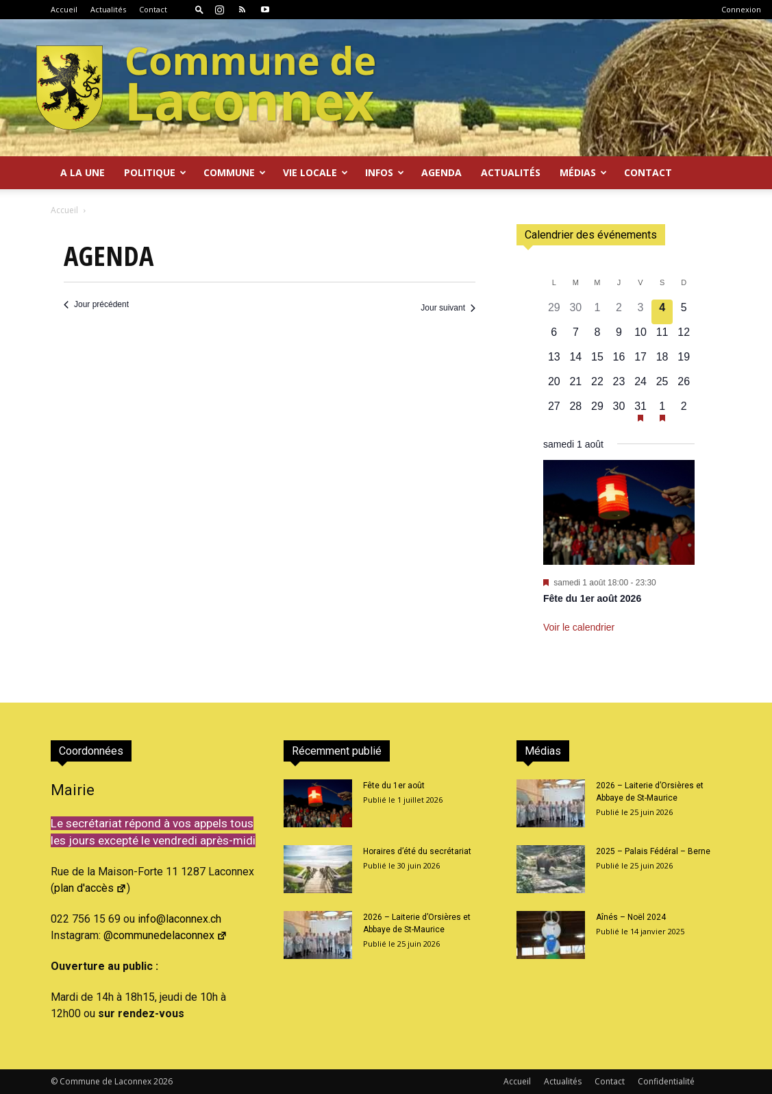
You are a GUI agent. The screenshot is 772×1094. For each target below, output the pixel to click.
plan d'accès (90, 888)
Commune (234, 172)
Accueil (64, 9)
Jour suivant (448, 308)
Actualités (108, 9)
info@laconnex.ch (179, 918)
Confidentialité (666, 1081)
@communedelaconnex (165, 935)
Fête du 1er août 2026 (592, 598)
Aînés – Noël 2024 (631, 917)
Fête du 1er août (394, 785)
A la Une (82, 172)
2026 (163, 1081)
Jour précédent (96, 304)
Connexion (741, 9)
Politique (155, 172)
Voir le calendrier (578, 627)
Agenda (441, 172)
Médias (583, 172)
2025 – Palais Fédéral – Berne (653, 851)
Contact (153, 9)
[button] (199, 9)
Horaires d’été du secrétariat (417, 851)
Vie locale (315, 172)
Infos (384, 172)
